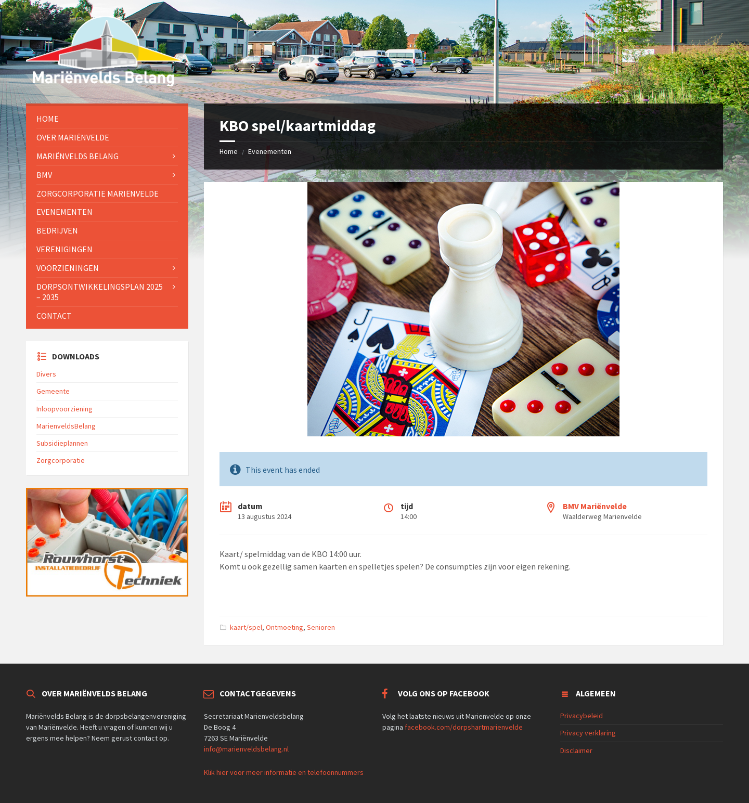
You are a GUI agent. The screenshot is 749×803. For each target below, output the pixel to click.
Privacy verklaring (588, 732)
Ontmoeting (284, 627)
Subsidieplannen (62, 443)
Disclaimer (576, 750)
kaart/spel (246, 627)
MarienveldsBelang (66, 426)
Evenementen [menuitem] (64, 211)
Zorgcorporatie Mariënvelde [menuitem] (97, 193)
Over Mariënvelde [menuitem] (72, 137)
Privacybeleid (581, 715)
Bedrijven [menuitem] (57, 230)
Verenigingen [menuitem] (64, 249)
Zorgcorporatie (60, 460)
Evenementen (269, 151)
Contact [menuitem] (54, 315)
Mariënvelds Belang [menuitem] (77, 156)
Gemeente (53, 391)
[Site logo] (104, 83)
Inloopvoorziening (64, 408)
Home (228, 151)
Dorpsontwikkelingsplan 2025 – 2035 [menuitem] (99, 292)
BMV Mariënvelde (595, 506)
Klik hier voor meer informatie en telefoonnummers (284, 772)
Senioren (321, 627)
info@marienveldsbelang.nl (246, 749)
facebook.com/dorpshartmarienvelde (464, 727)
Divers (46, 374)
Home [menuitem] (47, 118)
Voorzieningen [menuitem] (67, 268)
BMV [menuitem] (44, 175)
